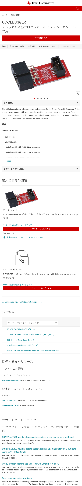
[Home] (40, 3)
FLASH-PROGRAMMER (11, 380)
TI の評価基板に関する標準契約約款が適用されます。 (24, 302)
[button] (4, 8)
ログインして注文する (41, 229)
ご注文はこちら (41, 38)
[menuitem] (55, 8)
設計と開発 (15, 15)
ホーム (5, 15)
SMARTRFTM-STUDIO (10, 405)
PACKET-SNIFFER (9, 401)
